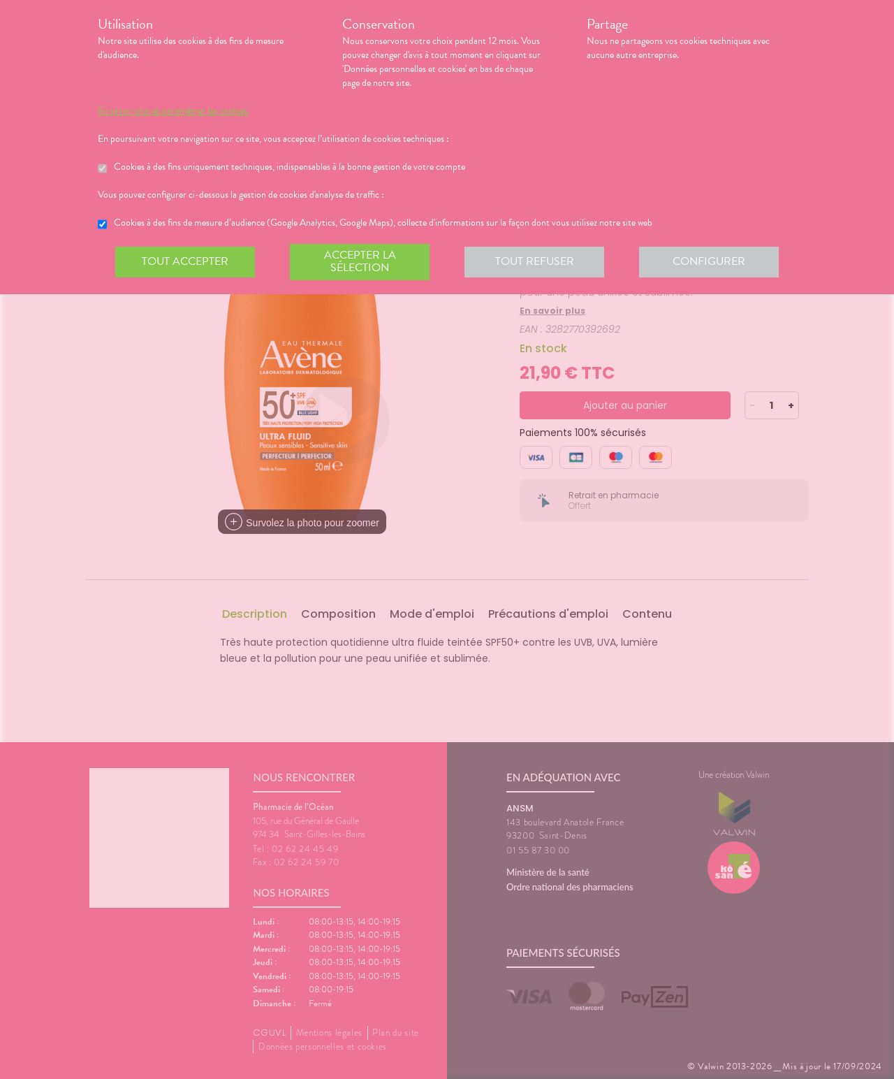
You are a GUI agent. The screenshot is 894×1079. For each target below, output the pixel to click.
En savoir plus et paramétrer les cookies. (173, 111)
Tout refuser (534, 261)
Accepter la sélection (360, 261)
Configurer (709, 261)
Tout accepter (185, 261)
